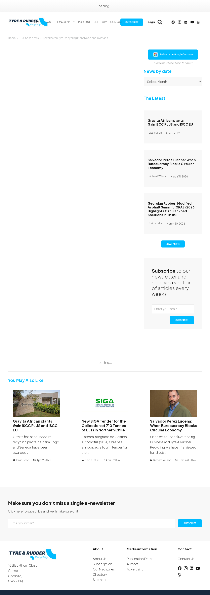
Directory (100, 574)
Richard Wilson (162, 459)
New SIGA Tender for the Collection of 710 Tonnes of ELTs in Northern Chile (104, 425)
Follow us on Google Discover (173, 54)
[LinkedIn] (186, 22)
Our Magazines (104, 569)
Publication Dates (140, 559)
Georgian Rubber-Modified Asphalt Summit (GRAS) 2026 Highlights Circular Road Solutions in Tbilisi (171, 209)
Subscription (102, 564)
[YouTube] (192, 22)
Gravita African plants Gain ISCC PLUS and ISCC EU (170, 122)
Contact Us (186, 559)
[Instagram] (179, 22)
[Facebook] (173, 22)
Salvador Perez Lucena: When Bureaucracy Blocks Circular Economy (172, 164)
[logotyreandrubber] (28, 22)
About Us (100, 559)
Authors (132, 564)
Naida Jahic (92, 459)
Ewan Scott (22, 459)
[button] (73, 22)
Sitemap (99, 579)
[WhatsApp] (199, 22)
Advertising (135, 569)
